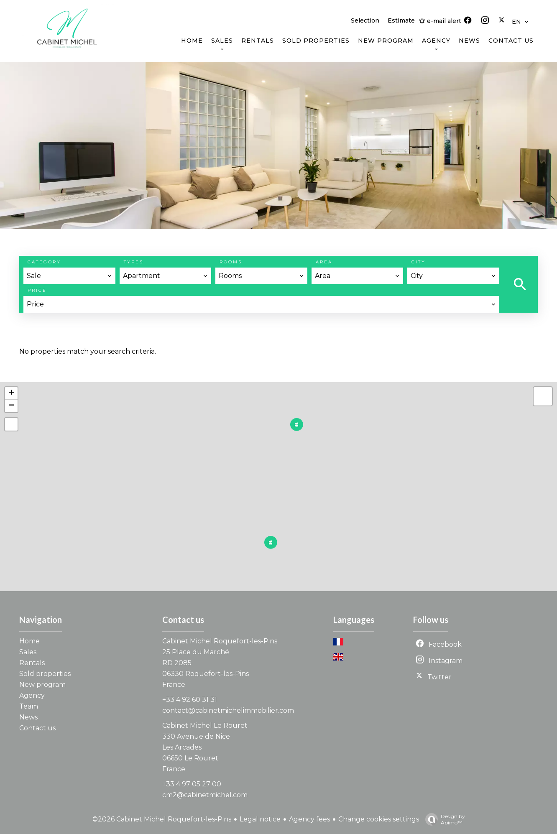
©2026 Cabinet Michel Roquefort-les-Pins (161, 819)
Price (37, 290)
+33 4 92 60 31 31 (189, 700)
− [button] (11, 406)
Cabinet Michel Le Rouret (205, 725)
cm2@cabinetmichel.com (205, 795)
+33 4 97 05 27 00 (191, 784)
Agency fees (309, 819)
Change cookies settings (378, 819)
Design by (443, 819)
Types (133, 262)
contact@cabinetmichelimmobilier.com (228, 710)
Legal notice (260, 819)
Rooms (231, 262)
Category (44, 262)
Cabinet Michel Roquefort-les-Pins (219, 641)
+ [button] (11, 393)
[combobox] (69, 276)
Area (324, 262)
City (418, 262)
